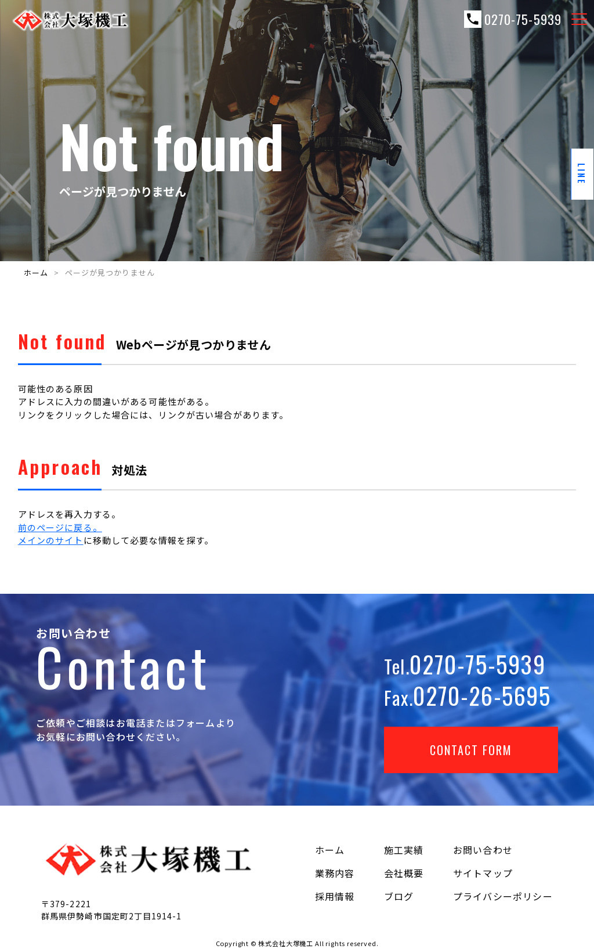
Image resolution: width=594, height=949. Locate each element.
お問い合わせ (483, 850)
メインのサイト (51, 540)
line (582, 174)
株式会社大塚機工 (285, 943)
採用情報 (335, 896)
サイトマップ (483, 873)
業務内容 (335, 873)
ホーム (36, 272)
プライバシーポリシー (503, 896)
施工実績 (404, 850)
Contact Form (471, 750)
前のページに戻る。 (60, 527)
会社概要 (404, 873)
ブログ (399, 896)
